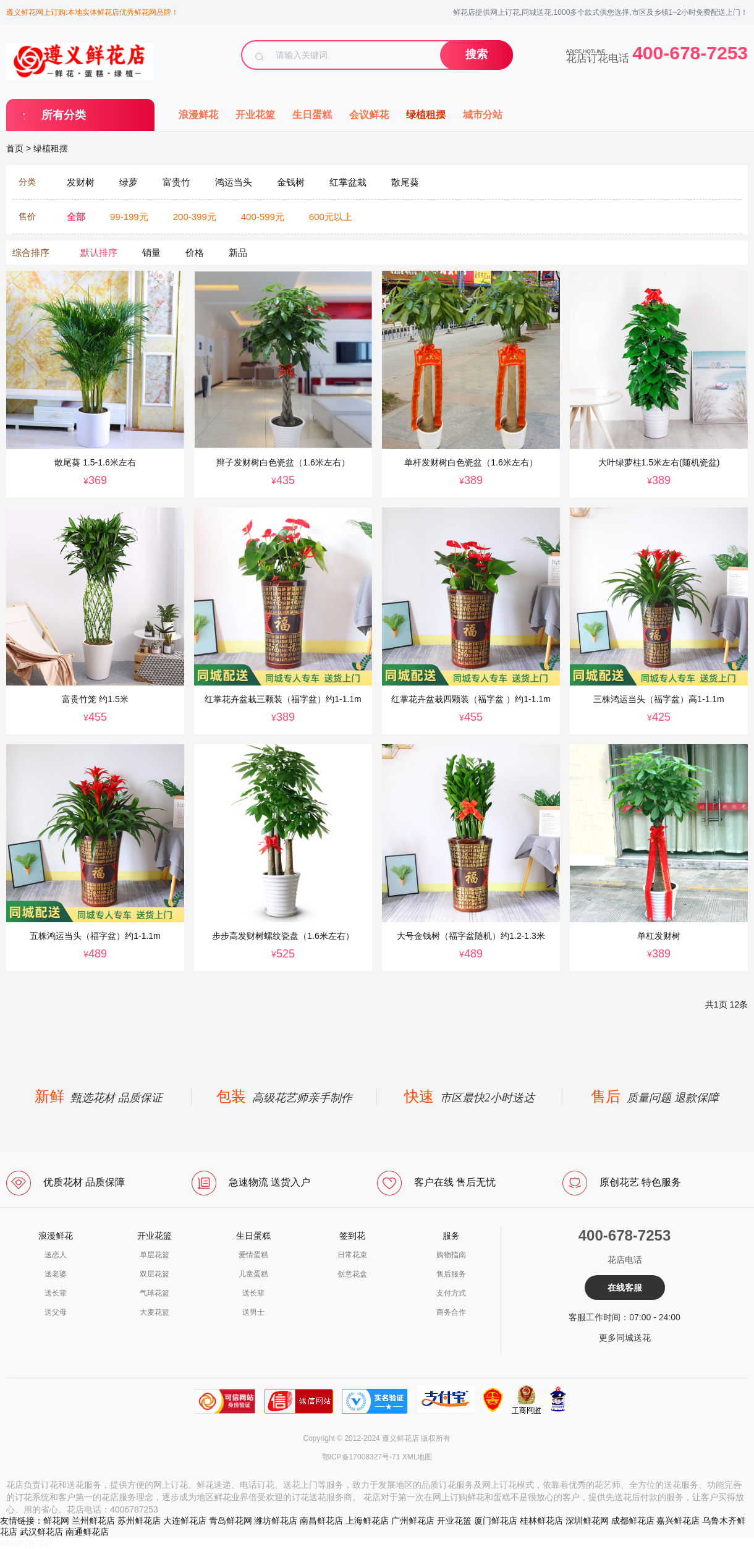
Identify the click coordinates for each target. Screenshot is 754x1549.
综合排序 (30, 252)
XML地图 (417, 1457)
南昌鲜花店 (321, 1521)
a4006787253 (26, 1543)
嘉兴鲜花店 (678, 1521)
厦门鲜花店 (495, 1521)
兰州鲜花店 (93, 1521)
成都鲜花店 (632, 1521)
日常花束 (352, 1254)
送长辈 (55, 1293)
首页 (14, 148)
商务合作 (451, 1312)
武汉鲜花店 (41, 1532)
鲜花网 (56, 1521)
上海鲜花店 (367, 1521)
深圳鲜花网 (587, 1521)
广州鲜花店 (412, 1521)
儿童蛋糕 (253, 1274)
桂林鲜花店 (541, 1521)
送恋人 (55, 1254)
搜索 (476, 54)
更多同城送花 (625, 1338)
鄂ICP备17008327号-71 (361, 1457)
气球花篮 (154, 1293)
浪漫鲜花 (198, 114)
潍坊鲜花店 (275, 1521)
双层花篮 (154, 1274)
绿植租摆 (426, 114)
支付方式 (451, 1293)
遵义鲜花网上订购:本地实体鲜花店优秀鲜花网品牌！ (92, 12)
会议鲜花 (369, 114)
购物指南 (451, 1254)
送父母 (55, 1312)
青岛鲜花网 (230, 1521)
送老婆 (55, 1274)
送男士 (253, 1312)
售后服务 (451, 1274)
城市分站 (482, 114)
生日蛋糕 (312, 114)
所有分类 (63, 115)
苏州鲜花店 (139, 1521)
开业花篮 (255, 114)
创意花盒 (352, 1274)
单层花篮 (154, 1254)
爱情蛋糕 (253, 1254)
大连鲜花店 (184, 1521)
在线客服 (625, 1287)
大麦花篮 (154, 1312)
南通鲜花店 (87, 1532)
